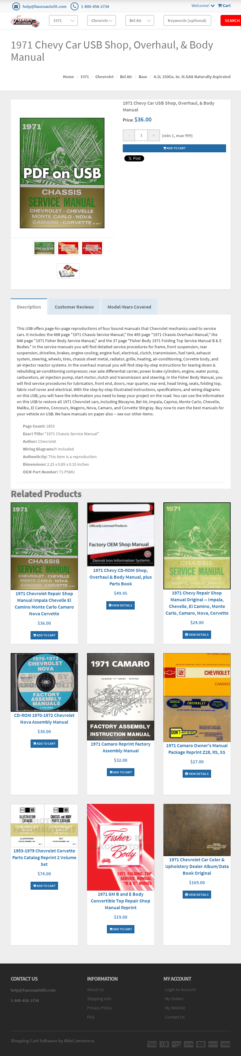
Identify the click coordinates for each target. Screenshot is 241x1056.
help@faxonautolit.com (45, 6)
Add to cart (174, 148)
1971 (84, 76)
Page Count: (34, 426)
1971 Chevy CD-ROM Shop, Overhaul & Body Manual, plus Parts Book (120, 577)
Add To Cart (44, 635)
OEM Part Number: (40, 472)
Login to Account (180, 989)
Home (68, 76)
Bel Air (126, 76)
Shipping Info (99, 998)
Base (143, 76)
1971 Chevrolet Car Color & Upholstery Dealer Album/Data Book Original (197, 866)
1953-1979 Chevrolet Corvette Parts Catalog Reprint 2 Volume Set (44, 857)
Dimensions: (34, 464)
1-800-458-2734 (95, 6)
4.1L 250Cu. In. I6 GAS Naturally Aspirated (192, 76)
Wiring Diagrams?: (40, 449)
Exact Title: (33, 433)
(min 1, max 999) (176, 135)
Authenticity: (35, 456)
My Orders (174, 998)
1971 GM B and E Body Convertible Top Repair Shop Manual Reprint (120, 900)
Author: (30, 441)
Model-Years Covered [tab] (129, 307)
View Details (120, 605)
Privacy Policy (99, 1008)
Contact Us (175, 1017)
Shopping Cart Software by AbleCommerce (52, 1040)
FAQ (90, 1017)
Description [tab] (29, 307)
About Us (95, 989)
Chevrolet (104, 76)
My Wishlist (175, 1008)
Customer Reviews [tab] (74, 307)
